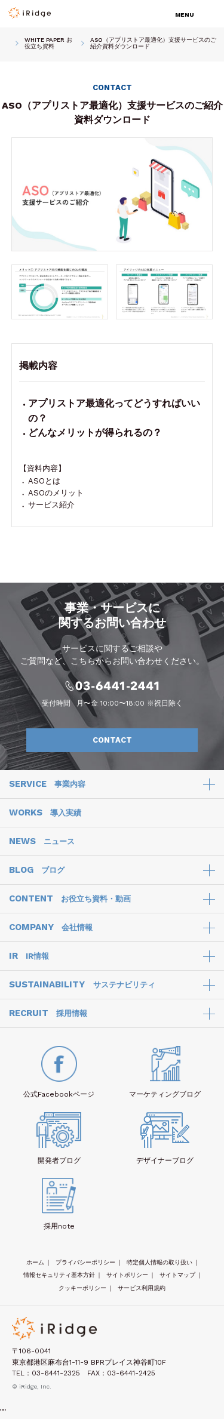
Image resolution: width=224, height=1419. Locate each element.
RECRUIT (48, 1014)
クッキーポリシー (82, 1288)
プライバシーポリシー (85, 1262)
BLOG (37, 870)
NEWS (42, 842)
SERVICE (47, 784)
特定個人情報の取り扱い (159, 1262)
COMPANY (51, 928)
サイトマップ (177, 1275)
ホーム (35, 1262)
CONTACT (139, 740)
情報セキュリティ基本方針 (59, 1275)
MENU (184, 14)
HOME (9, 43)
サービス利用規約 (141, 1288)
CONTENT (70, 899)
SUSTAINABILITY (82, 985)
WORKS (45, 813)
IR (29, 956)
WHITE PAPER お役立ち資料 (48, 43)
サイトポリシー (127, 1275)
